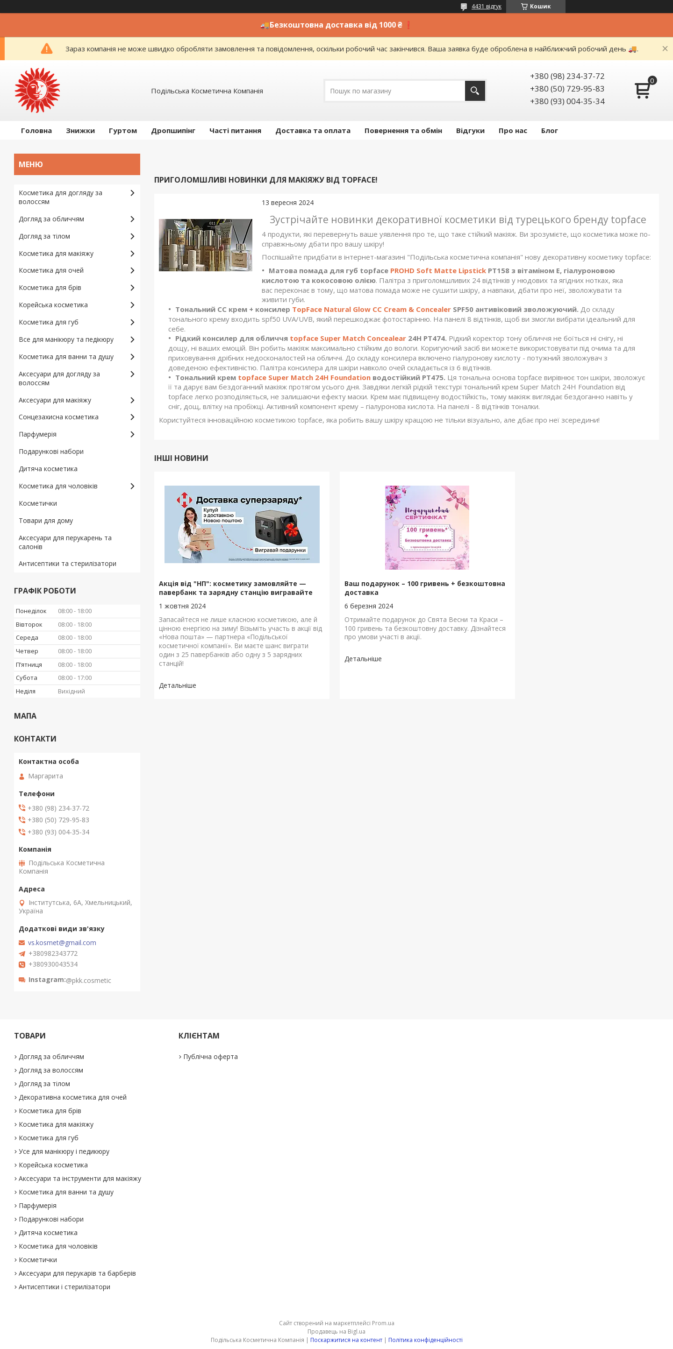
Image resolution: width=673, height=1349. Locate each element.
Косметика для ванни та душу (66, 356)
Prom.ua (383, 1323)
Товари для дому (46, 520)
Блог (549, 130)
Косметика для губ (49, 322)
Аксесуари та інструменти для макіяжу (80, 1178)
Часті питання (235, 130)
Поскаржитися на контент (346, 1340)
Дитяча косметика (48, 468)
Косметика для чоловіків (58, 485)
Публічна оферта (210, 1056)
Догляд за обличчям (51, 218)
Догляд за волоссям (51, 1070)
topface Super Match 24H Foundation (304, 377)
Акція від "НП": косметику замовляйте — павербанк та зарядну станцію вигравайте (232, 592)
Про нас (513, 130)
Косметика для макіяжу (56, 253)
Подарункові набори (51, 451)
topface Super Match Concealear (348, 338)
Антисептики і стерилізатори (64, 1286)
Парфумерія (38, 434)
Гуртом (123, 130)
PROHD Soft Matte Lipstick (438, 270)
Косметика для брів (50, 287)
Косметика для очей (51, 270)
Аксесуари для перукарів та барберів (77, 1273)
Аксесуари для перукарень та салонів (65, 542)
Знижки (80, 130)
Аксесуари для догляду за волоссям (59, 378)
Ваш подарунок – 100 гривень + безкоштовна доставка (386, 588)
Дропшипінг (173, 130)
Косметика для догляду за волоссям (60, 197)
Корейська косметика (53, 304)
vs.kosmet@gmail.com (62, 943)
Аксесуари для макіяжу (55, 400)
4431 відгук (486, 6)
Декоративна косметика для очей (73, 1097)
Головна (36, 130)
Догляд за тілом (44, 236)
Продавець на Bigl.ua (336, 1331)
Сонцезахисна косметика (59, 416)
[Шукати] (475, 91)
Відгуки (470, 130)
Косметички (38, 503)
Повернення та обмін (403, 130)
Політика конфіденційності (425, 1340)
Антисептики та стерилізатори (67, 563)
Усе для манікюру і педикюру (64, 1151)
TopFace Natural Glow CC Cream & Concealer (371, 309)
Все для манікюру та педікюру (66, 339)
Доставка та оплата (313, 130)
